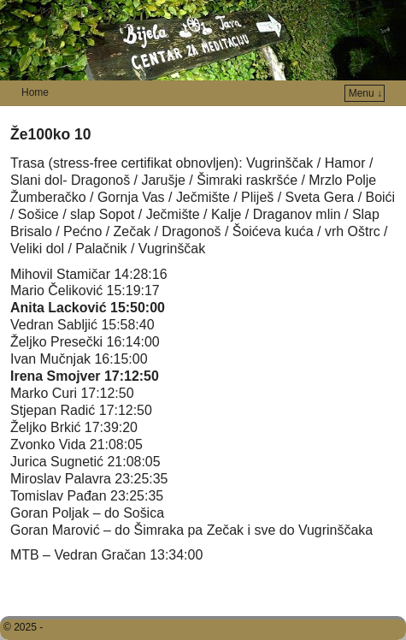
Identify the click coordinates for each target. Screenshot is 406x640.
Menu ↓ (365, 93)
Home (35, 92)
